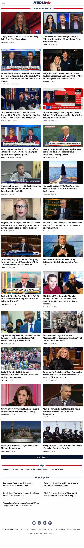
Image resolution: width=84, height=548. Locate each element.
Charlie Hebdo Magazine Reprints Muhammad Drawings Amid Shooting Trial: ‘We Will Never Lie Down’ (62, 338)
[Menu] (5, 2)
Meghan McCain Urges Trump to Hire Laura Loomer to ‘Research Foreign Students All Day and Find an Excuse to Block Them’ (20, 225)
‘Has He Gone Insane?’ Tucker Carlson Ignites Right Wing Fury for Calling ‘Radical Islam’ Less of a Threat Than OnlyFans (20, 115)
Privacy (50, 529)
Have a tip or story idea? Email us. (18, 469)
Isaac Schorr (4, 42)
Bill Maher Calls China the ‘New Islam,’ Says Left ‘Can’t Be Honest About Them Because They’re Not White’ (62, 225)
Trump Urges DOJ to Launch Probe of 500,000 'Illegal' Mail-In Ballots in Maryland (21, 504)
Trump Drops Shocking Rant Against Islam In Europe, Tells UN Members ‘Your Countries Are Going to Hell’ (62, 152)
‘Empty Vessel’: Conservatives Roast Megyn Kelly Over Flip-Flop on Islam (20, 38)
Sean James (46, 81)
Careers (33, 529)
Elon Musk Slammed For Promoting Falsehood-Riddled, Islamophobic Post (60, 260)
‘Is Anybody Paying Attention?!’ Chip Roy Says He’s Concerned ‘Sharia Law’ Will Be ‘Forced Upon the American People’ (19, 262)
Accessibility (60, 529)
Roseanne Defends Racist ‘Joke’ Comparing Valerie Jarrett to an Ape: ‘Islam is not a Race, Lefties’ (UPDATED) (62, 375)
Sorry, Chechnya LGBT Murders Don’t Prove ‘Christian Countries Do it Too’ (62, 447)
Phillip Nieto (46, 265)
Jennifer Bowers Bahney (7, 84)
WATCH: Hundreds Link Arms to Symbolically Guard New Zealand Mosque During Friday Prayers (19, 375)
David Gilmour (5, 304)
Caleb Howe (46, 307)
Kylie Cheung (5, 414)
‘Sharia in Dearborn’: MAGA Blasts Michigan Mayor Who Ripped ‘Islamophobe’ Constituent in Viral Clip (21, 188)
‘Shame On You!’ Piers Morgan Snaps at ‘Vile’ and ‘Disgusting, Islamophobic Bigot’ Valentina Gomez (62, 39)
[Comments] (16, 42)
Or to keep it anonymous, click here (48, 469)
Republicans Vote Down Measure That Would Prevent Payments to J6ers (21, 494)
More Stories (42, 457)
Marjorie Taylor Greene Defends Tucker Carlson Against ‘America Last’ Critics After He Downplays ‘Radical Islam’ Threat (63, 76)
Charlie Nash (46, 44)
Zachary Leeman (5, 120)
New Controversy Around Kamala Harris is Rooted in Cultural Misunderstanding (20, 410)
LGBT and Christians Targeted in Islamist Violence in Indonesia (20, 447)
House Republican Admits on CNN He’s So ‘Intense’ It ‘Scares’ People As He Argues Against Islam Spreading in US (19, 152)
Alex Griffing (46, 157)
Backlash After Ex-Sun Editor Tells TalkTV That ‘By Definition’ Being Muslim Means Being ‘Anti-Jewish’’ (20, 299)
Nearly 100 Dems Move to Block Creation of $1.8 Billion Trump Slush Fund (61, 484)
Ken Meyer (4, 343)
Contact (52, 533)
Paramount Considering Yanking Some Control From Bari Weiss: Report (18, 484)
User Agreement (73, 529)
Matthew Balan (5, 451)
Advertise (42, 529)
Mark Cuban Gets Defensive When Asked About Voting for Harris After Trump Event (61, 494)
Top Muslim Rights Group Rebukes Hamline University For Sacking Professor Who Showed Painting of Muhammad (20, 338)
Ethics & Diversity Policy (38, 533)
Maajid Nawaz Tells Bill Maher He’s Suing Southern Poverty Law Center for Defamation (61, 411)
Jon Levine (46, 451)
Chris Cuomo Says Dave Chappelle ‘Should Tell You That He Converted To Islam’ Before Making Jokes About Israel (62, 115)
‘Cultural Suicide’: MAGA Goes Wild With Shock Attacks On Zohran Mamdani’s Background (61, 188)
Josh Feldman (47, 417)
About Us (24, 529)
